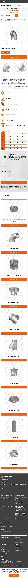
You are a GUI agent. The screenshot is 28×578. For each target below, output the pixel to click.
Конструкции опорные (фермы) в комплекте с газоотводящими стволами (21, 513)
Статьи (2, 556)
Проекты (3, 539)
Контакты (17, 544)
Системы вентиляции (5, 518)
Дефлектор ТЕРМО (14, 302)
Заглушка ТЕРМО (14, 410)
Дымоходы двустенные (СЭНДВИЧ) (20, 500)
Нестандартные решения (20, 515)
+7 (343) (14, 10)
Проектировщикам (19, 539)
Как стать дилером (5, 551)
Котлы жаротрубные (5, 531)
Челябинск (3, 1)
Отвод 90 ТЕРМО (14, 248)
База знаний (17, 537)
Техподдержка (18, 540)
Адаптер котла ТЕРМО (14, 275)
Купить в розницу (19, 550)
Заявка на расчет (19, 542)
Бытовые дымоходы (19, 495)
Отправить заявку (14, 182)
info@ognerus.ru (14, 12)
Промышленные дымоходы (7, 495)
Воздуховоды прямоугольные (4, 524)
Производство (18, 546)
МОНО (2, 508)
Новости (2, 554)
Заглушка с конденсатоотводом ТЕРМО (14, 220)
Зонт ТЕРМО (14, 383)
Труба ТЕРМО (14, 437)
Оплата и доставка (5, 537)
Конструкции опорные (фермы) (20, 510)
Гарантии (3, 549)
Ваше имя (4, 166)
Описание (14, 57)
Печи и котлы (4, 529)
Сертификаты (4, 547)
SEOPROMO (22, 565)
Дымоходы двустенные (6, 497)
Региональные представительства (19, 548)
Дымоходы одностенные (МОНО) (20, 498)
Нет (19, 5)
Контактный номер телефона (8, 171)
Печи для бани (4, 533)
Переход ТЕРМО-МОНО (14, 329)
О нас (2, 546)
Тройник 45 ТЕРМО (14, 356)
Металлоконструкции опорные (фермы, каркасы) (21, 507)
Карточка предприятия (6, 553)
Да (14, 5)
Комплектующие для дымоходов (19, 503)
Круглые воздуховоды (5, 522)
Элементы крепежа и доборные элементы (5, 499)
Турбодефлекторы (19, 518)
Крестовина (14, 464)
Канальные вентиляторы (6, 520)
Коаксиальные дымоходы (6, 506)
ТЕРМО (2, 510)
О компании (3, 544)
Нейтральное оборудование (7, 526)
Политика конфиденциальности (5, 560)
